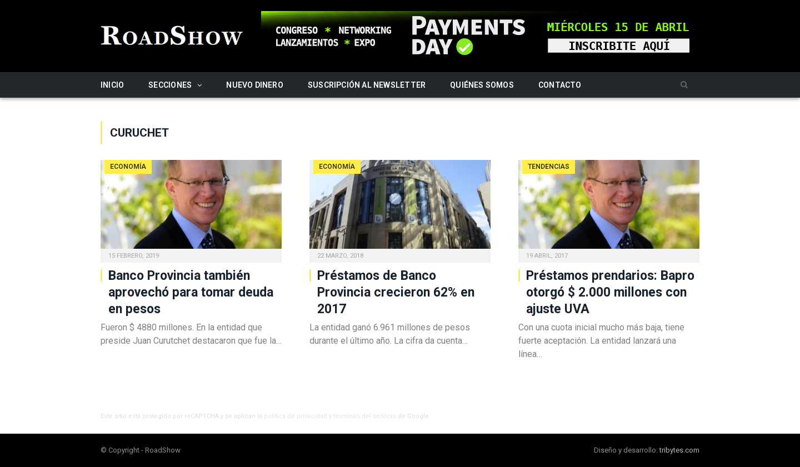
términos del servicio (364, 416)
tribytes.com (679, 450)
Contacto (560, 85)
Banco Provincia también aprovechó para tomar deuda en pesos (190, 292)
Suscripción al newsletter (367, 85)
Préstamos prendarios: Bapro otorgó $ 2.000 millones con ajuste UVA (610, 292)
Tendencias (548, 166)
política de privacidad (295, 416)
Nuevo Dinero (254, 85)
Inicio (112, 85)
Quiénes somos (482, 85)
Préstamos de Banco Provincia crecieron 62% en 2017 (395, 292)
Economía (128, 166)
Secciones (170, 85)
